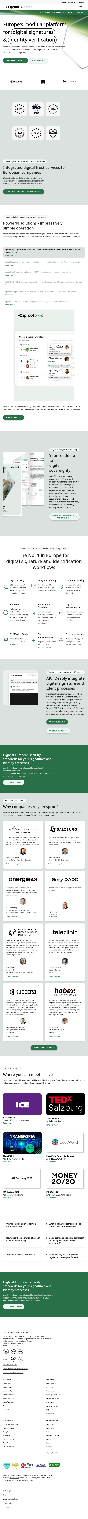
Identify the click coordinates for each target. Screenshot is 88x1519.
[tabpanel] (44, 359)
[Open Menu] (81, 7)
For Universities (8, 1447)
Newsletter (50, 1414)
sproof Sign (7, 1383)
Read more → (9, 1165)
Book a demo (37, 60)
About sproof (51, 1424)
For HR (5, 1443)
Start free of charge (14, 60)
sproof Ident (7, 1387)
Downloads (50, 1402)
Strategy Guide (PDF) (53, 1395)
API (4, 1406)
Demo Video (50, 1391)
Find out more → (53, 1128)
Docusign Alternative (10, 1424)
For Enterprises (8, 1439)
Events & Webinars (52, 1406)
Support (49, 1447)
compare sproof (8, 1428)
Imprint (5, 1495)
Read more (7, 1126)
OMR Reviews (14, 1478)
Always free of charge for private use (69, 12)
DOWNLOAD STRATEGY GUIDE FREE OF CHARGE (63, 520)
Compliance (7, 1432)
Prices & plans (51, 1383)
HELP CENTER (72, 2)
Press (48, 1443)
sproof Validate (8, 1402)
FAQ (47, 1410)
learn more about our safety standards (22, 192)
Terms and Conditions (10, 1499)
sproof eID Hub (8, 1398)
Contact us (50, 1428)
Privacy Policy (7, 1503)
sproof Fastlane (8, 1395)
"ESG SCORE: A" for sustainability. (14, 1480)
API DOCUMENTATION (57, 734)
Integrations (7, 1409)
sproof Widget (8, 1391)
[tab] (44, 252)
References (7, 1435)
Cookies (6, 1507)
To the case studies (42, 1051)
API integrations (56, 725)
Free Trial (49, 1387)
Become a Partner (52, 1435)
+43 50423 (81, 2)
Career (48, 1439)
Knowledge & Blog (52, 1398)
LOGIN (64, 2)
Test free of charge (14, 786)
